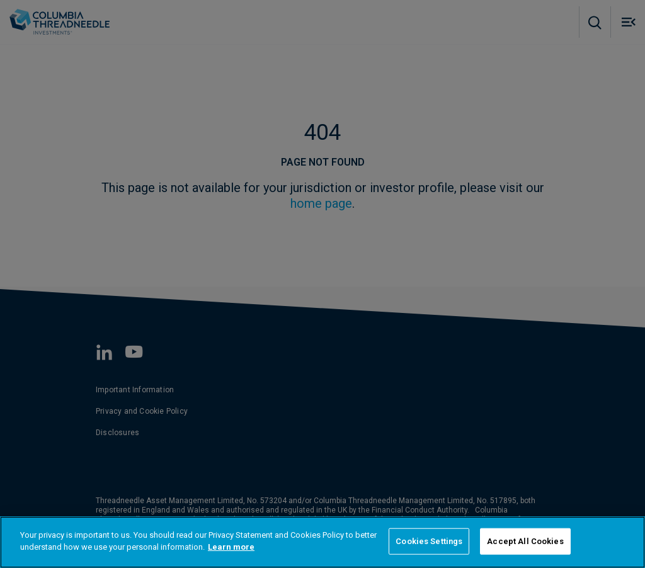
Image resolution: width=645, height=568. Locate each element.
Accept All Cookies (525, 541)
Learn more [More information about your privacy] (231, 547)
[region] (322, 542)
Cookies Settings (429, 541)
